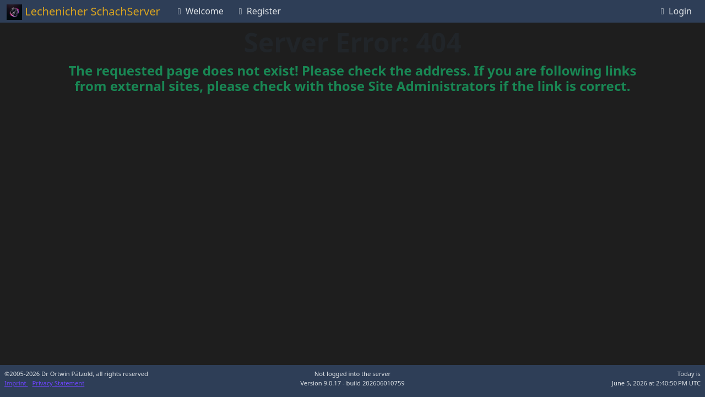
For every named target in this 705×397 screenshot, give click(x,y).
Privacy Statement (58, 383)
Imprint (16, 383)
